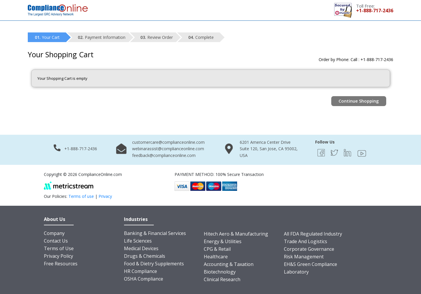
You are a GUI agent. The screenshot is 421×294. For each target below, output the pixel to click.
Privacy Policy (58, 256)
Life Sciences (138, 241)
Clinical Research (222, 279)
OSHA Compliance (143, 279)
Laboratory (296, 272)
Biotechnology (220, 272)
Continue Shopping (359, 101)
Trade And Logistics (305, 241)
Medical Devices (141, 248)
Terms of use (81, 196)
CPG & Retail (217, 249)
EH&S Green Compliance (310, 264)
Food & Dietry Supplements (154, 263)
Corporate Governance (309, 249)
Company (54, 233)
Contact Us (56, 241)
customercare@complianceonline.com (168, 142)
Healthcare (216, 256)
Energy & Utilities (222, 241)
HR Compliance (140, 271)
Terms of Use (59, 248)
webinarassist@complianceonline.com (168, 148)
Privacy (105, 196)
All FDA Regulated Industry (313, 234)
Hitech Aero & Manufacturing (236, 234)
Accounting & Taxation (228, 264)
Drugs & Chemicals (144, 256)
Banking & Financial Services (155, 233)
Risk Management (304, 256)
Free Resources (60, 263)
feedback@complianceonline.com (164, 155)
